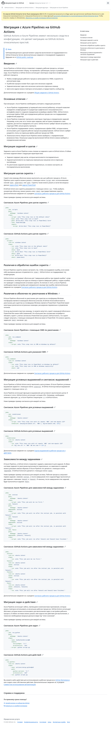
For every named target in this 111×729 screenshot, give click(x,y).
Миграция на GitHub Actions (25, 7)
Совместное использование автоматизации (20, 685)
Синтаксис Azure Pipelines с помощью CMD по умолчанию (32, 330)
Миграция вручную (42, 7)
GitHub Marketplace (63, 680)
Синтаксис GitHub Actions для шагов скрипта (26, 233)
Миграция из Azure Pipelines (59, 7)
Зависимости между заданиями (23, 459)
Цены (49, 722)
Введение (10, 63)
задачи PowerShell (28, 185)
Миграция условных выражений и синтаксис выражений (37, 379)
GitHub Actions (9, 7)
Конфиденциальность (31, 722)
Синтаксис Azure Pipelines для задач (22, 625)
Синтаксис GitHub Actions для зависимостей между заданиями (35, 546)
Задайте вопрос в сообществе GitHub (16, 703)
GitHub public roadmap (25, 57)
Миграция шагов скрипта (19, 173)
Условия (20, 722)
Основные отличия (16, 98)
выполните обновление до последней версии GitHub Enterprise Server (76, 16)
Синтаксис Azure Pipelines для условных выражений (30, 407)
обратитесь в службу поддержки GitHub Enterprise (41, 18)
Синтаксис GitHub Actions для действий (23, 655)
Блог (68, 722)
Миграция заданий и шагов (20, 146)
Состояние (43, 722)
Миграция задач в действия (21, 602)
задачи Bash (14, 185)
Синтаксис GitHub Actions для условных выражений (29, 431)
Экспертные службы (59, 722)
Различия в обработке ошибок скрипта (27, 265)
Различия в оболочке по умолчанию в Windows (32, 293)
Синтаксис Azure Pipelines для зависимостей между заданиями (35, 488)
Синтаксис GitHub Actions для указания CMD (26, 352)
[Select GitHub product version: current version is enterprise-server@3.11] (40, 3)
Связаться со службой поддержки (15, 706)
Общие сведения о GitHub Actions (46, 93)
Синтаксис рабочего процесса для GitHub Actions (52, 194)
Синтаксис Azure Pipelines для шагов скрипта (26, 202)
